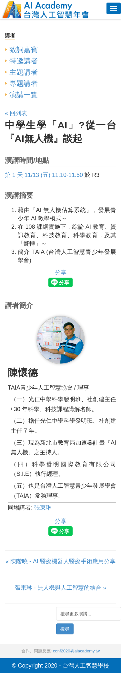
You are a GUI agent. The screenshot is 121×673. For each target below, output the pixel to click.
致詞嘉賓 (23, 50)
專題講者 (23, 83)
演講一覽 (23, 95)
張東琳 (43, 507)
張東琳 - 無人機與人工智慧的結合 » (60, 588)
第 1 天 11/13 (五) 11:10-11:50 (44, 175)
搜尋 (64, 629)
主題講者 (23, 72)
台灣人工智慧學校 (86, 665)
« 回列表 (16, 113)
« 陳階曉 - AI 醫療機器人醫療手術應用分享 (60, 561)
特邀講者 (23, 61)
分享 (60, 272)
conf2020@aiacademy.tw (76, 651)
